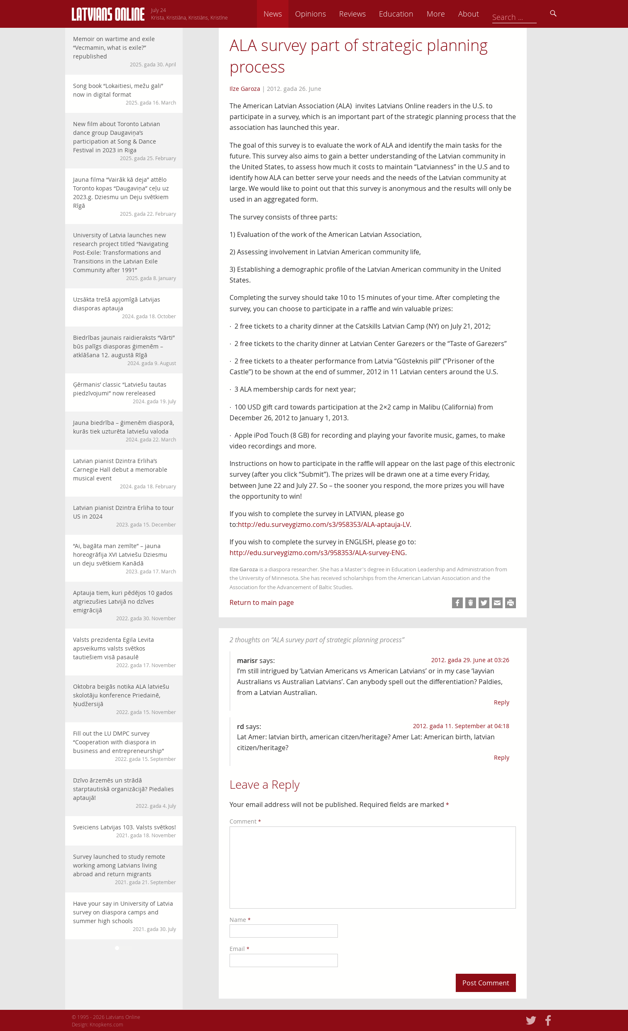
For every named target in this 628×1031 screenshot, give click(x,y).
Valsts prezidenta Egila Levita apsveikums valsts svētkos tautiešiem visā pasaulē (124, 652)
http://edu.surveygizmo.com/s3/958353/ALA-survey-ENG (317, 552)
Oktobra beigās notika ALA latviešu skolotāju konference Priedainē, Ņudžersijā (124, 699)
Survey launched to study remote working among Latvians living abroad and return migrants (124, 869)
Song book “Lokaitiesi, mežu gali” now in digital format (124, 94)
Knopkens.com (106, 1024)
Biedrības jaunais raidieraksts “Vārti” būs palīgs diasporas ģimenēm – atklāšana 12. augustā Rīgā (124, 350)
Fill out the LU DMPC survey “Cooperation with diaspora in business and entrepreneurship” (124, 746)
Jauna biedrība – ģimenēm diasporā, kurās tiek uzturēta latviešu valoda (124, 431)
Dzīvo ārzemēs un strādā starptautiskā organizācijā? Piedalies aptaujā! (124, 792)
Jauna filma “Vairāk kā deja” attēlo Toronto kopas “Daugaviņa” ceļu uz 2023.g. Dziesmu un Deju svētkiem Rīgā (124, 196)
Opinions (368, 14)
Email (239, 949)
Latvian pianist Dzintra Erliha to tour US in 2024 (124, 516)
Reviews (410, 14)
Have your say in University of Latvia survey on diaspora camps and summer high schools (124, 916)
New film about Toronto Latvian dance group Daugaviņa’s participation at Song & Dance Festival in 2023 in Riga (124, 141)
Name (240, 920)
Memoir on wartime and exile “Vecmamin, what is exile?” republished (124, 51)
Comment (245, 821)
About (526, 14)
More (493, 14)
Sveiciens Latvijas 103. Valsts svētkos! (124, 831)
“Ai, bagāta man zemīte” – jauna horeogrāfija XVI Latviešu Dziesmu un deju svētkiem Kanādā (124, 558)
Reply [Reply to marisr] (501, 702)
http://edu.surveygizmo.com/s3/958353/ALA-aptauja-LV (324, 524)
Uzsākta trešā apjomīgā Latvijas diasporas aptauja (124, 307)
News (330, 14)
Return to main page (262, 602)
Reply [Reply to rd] (501, 757)
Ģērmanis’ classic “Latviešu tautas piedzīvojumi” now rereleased (124, 392)
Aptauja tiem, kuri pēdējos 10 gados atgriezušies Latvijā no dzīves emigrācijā (124, 605)
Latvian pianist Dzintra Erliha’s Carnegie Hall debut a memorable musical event (124, 473)
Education (454, 14)
